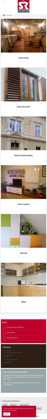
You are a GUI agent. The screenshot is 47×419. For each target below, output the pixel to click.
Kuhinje (23, 301)
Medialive (37, 416)
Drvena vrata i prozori (23, 106)
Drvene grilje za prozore (12, 338)
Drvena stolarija (23, 57)
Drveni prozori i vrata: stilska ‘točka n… (15, 327)
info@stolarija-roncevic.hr (12, 360)
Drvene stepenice (11, 332)
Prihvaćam (7, 414)
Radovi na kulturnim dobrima (23, 155)
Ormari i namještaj (23, 204)
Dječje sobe (23, 252)
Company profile (9, 15)
